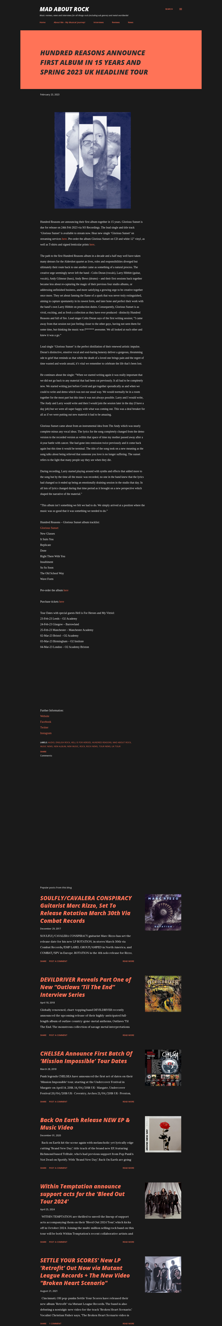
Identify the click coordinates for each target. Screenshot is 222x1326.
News (130, 22)
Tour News (105, 746)
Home (42, 22)
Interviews (99, 22)
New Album (60, 746)
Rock (82, 746)
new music (72, 746)
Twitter (44, 727)
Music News (46, 746)
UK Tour (116, 746)
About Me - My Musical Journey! (69, 22)
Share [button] (43, 751)
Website (44, 716)
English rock (63, 742)
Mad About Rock (64, 9)
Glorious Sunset (49, 527)
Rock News (92, 746)
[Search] (169, 9)
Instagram (46, 733)
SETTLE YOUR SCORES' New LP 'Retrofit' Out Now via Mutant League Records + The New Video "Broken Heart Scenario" (85, 1271)
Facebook (45, 721)
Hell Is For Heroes (81, 742)
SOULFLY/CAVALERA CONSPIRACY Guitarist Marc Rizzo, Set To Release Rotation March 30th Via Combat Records (86, 909)
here (64, 238)
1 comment (55, 1323)
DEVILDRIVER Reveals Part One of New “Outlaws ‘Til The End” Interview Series (85, 987)
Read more (128, 961)
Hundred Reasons (102, 742)
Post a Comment (58, 961)
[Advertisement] (88, 851)
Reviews (116, 22)
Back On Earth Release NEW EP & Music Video (85, 1123)
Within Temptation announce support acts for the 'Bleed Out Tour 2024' (82, 1193)
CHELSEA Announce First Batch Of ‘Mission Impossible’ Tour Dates (86, 1057)
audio (51, 742)
